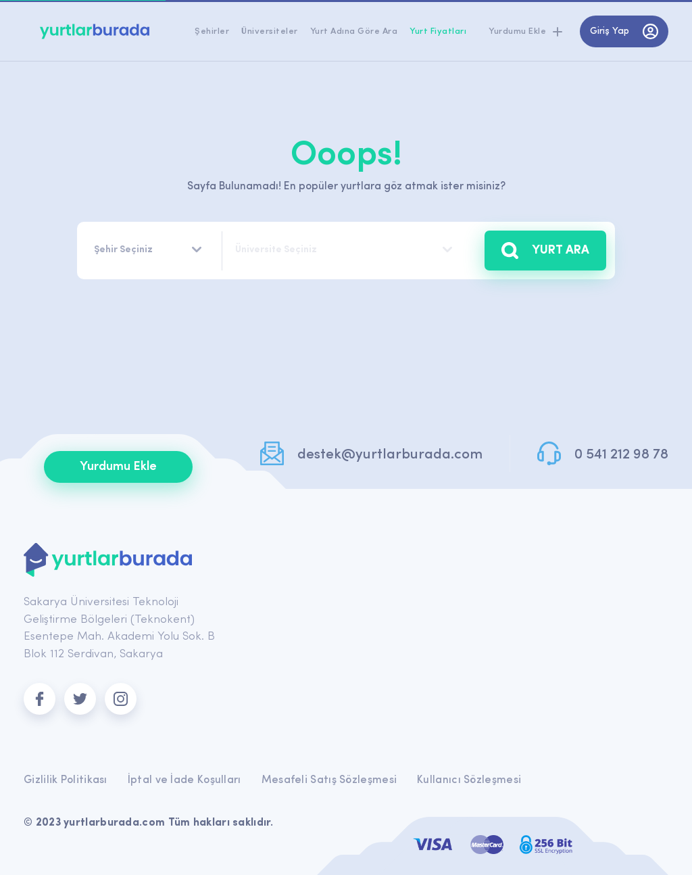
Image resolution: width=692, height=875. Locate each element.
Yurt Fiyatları (438, 31)
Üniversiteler (269, 31)
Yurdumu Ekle (118, 466)
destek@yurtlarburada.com (390, 455)
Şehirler (212, 31)
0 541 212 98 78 (621, 455)
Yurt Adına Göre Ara (354, 31)
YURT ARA (545, 250)
